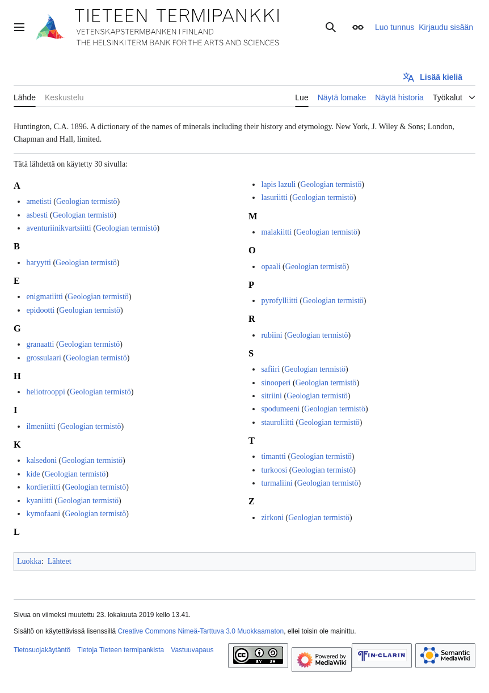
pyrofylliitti (279, 300)
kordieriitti (43, 487)
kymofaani (43, 513)
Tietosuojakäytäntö (42, 650)
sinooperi (275, 383)
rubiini (271, 335)
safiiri (270, 369)
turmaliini (276, 483)
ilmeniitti (40, 426)
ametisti (38, 201)
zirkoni (272, 517)
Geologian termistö (86, 201)
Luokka (29, 561)
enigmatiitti (44, 296)
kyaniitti (39, 500)
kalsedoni (41, 460)
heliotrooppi (45, 392)
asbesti (37, 215)
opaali (270, 266)
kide (33, 474)
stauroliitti (277, 422)
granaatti (40, 344)
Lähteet (59, 561)
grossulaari (43, 358)
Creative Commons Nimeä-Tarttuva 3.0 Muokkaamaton (200, 631)
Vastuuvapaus (192, 650)
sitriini (271, 396)
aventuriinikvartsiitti (58, 228)
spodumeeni (280, 409)
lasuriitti (274, 197)
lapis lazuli (278, 184)
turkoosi (274, 470)
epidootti (40, 310)
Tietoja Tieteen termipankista (120, 650)
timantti (273, 456)
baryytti (38, 262)
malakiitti (276, 232)
